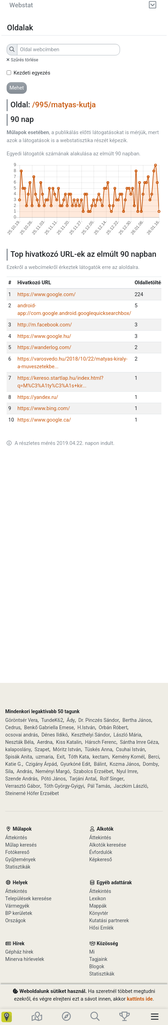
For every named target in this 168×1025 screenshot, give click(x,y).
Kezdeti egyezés (32, 73)
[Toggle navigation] (157, 1017)
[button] (17, 88)
